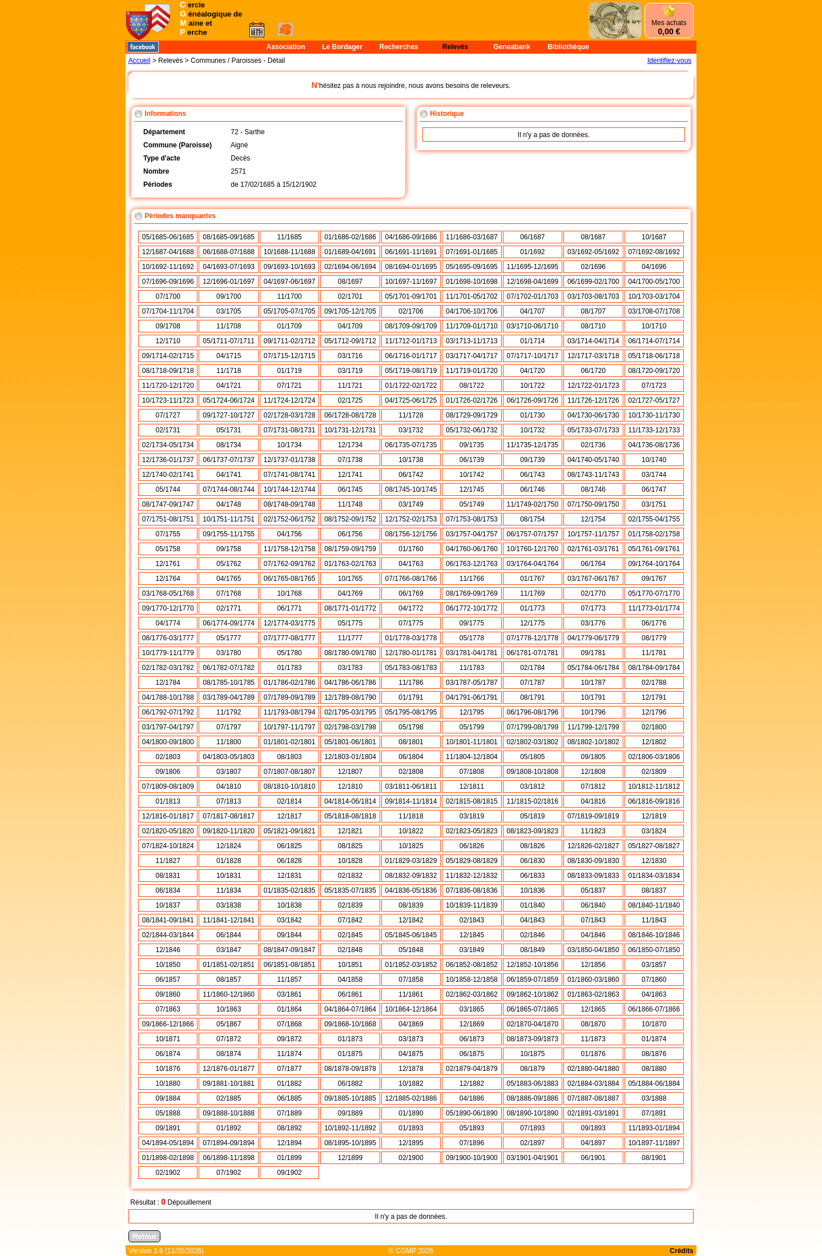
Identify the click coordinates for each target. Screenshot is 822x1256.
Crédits (681, 1251)
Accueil (139, 61)
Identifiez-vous (669, 61)
